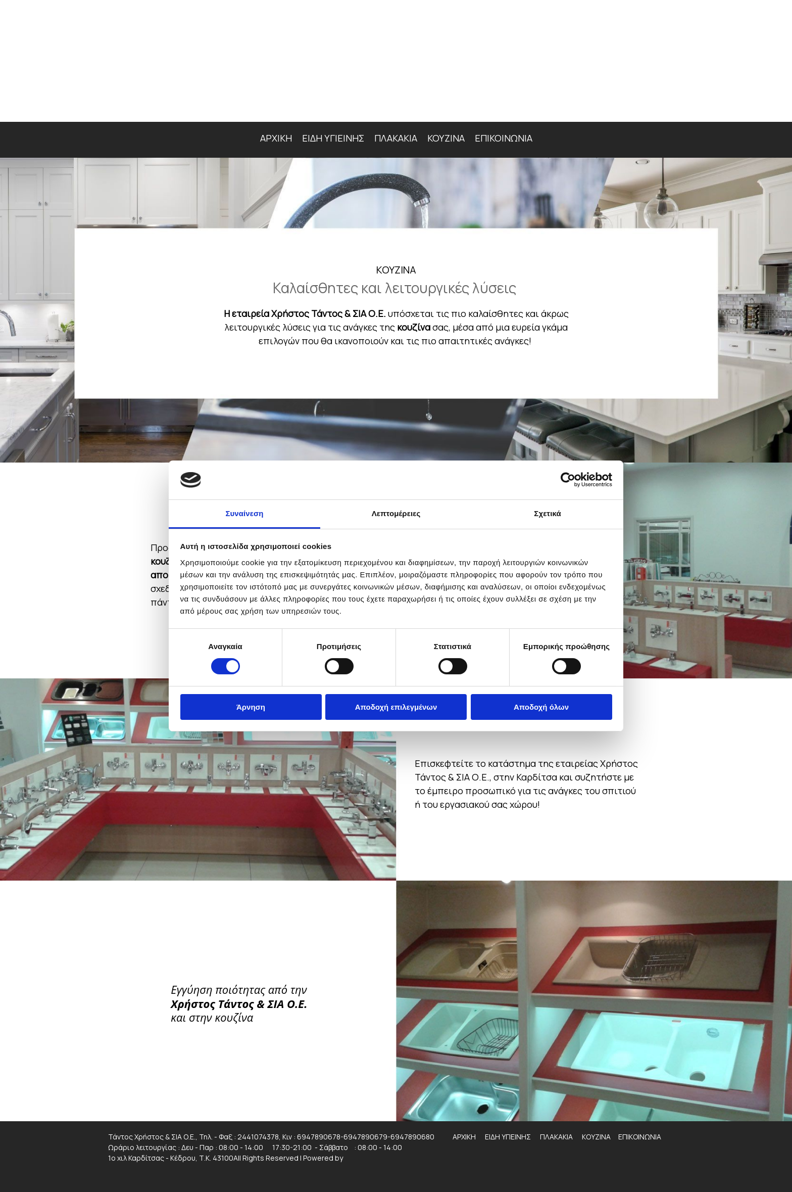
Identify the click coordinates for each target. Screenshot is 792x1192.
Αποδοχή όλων (541, 707)
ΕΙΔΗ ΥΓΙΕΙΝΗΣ (333, 138)
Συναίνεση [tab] (244, 513)
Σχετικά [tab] (547, 513)
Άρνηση (250, 707)
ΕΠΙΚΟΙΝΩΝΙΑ (503, 138)
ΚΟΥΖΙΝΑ (446, 138)
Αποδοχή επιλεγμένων (396, 707)
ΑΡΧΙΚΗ (276, 138)
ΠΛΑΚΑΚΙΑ (395, 138)
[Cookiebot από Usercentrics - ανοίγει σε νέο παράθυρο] (568, 479)
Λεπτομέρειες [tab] (396, 513)
